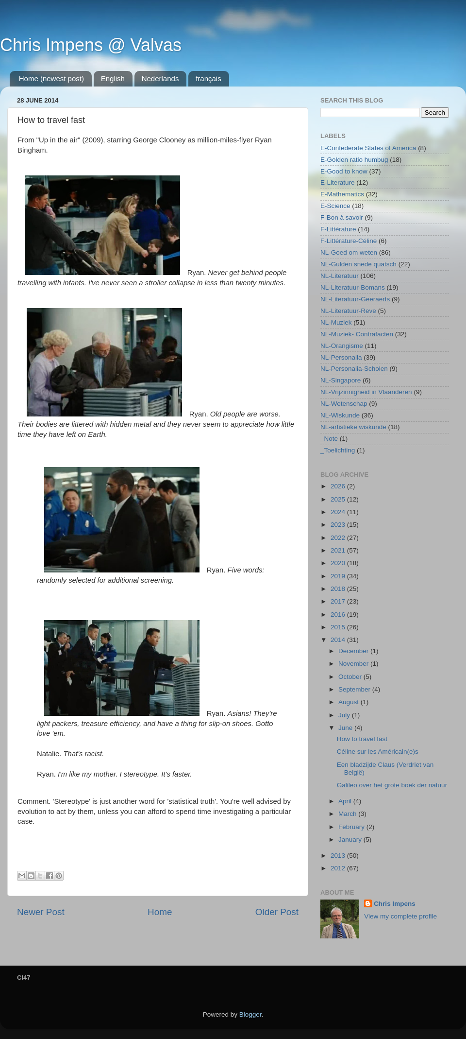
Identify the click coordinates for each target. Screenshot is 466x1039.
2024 (339, 512)
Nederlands (160, 78)
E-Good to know (343, 171)
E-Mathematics (342, 194)
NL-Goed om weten (348, 252)
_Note (329, 438)
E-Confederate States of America (368, 148)
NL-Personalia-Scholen (354, 368)
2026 (339, 486)
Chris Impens (395, 903)
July (345, 715)
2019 (339, 576)
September (355, 689)
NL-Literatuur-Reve (348, 310)
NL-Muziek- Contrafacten (356, 334)
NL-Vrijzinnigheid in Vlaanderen (366, 392)
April (345, 801)
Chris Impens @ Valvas (91, 45)
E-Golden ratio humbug (354, 159)
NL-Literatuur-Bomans (352, 287)
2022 (339, 537)
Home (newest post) (51, 78)
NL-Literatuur (339, 275)
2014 (339, 639)
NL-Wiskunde (340, 415)
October (351, 676)
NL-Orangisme (341, 345)
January (351, 839)
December (354, 651)
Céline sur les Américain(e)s (377, 751)
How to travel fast (362, 739)
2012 (339, 868)
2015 (339, 627)
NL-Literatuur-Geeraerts (355, 299)
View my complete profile (400, 916)
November (354, 663)
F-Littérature (338, 229)
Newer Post (41, 912)
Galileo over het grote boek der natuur (392, 785)
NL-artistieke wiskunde (353, 427)
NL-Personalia (341, 357)
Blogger (250, 1014)
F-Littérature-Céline (348, 240)
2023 (339, 524)
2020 (339, 563)
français (208, 78)
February (352, 827)
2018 (339, 588)
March (348, 813)
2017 (339, 601)
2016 (339, 614)
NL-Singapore (340, 380)
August (349, 702)
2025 (339, 499)
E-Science (335, 205)
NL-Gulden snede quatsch (358, 264)
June (346, 727)
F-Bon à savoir (341, 217)
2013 (339, 855)
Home (160, 912)
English (113, 78)
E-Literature (337, 182)
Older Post (277, 912)
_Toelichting (337, 450)
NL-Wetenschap (343, 403)
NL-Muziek (336, 322)
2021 (339, 550)
